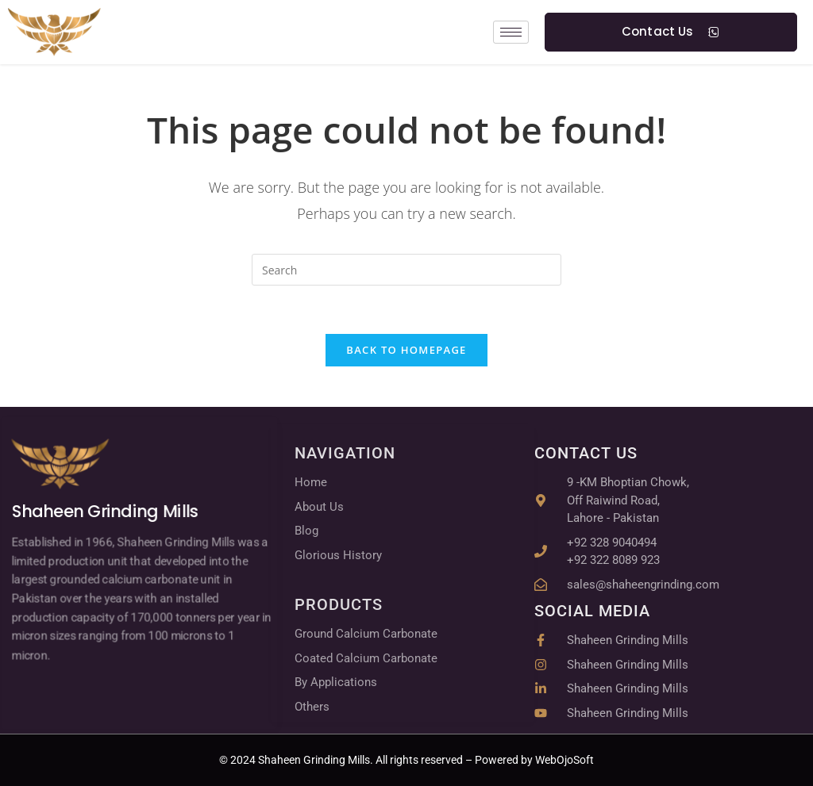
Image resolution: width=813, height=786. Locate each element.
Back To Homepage (406, 350)
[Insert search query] (406, 270)
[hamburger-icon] (511, 32)
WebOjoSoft (563, 759)
